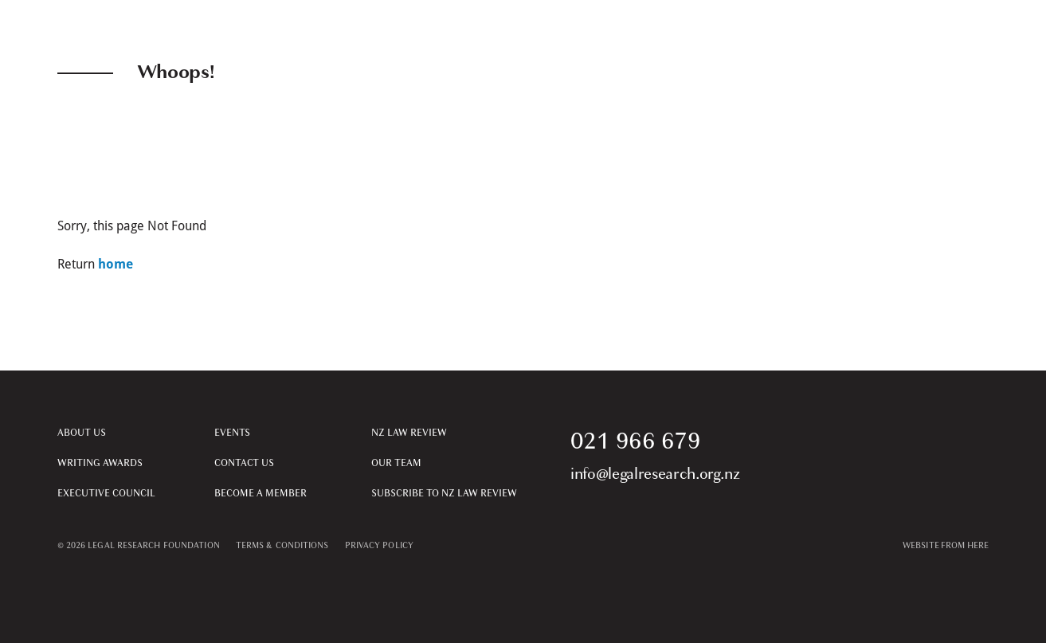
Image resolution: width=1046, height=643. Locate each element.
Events (232, 432)
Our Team (396, 463)
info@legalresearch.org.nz (655, 474)
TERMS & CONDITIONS (282, 545)
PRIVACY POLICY (379, 545)
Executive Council (106, 493)
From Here (965, 545)
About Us (81, 432)
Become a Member (260, 493)
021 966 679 (635, 440)
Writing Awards (100, 463)
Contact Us (244, 463)
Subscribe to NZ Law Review (444, 493)
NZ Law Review (409, 432)
